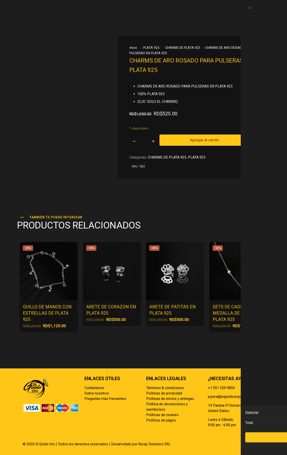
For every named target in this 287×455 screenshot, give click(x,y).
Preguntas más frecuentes (105, 399)
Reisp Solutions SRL (154, 444)
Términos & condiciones (165, 388)
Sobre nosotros (96, 393)
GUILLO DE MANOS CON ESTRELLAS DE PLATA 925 (47, 313)
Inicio (133, 48)
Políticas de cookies (162, 415)
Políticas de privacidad (164, 393)
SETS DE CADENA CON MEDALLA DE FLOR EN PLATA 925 (236, 313)
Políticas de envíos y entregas (170, 399)
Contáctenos (94, 388)
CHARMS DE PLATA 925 (182, 48)
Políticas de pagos (161, 420)
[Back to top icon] (259, 444)
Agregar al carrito (204, 140)
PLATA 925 (151, 48)
